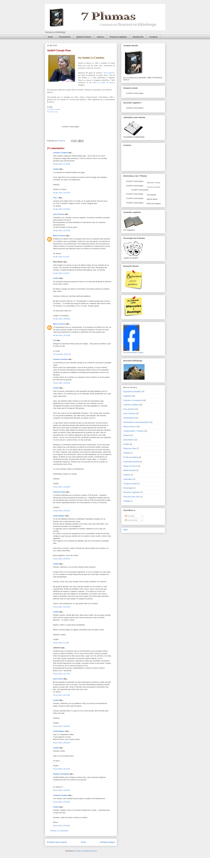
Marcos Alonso (59, 236)
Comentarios (131, 520)
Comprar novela (130, 483)
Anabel (56, 169)
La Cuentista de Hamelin (53, 109)
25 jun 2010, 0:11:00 (61, 643)
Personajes (128, 488)
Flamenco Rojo (59, 492)
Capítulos (127, 396)
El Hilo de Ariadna (130, 457)
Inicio (83, 842)
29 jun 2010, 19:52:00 (61, 790)
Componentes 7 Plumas (133, 431)
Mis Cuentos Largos (52, 111)
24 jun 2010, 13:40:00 (61, 487)
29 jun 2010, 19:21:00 (61, 769)
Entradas (130, 516)
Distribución (138, 37)
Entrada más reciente (57, 842)
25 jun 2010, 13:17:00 (61, 674)
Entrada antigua (107, 842)
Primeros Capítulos (118, 37)
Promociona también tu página (133, 352)
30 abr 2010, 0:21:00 (61, 257)
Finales (126, 444)
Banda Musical (129, 470)
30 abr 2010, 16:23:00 (61, 335)
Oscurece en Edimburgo (131, 324)
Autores (100, 37)
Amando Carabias (60, 153)
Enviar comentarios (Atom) (86, 851)
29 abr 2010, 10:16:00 (61, 230)
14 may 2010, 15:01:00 (62, 354)
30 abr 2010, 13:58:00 (61, 319)
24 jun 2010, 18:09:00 (61, 559)
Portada (126, 453)
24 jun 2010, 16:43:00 (61, 511)
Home (50, 37)
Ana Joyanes (151, 195)
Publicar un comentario (59, 831)
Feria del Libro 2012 (131, 497)
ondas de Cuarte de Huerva (102, 82)
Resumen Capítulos (131, 492)
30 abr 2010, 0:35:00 (61, 273)
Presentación (65, 37)
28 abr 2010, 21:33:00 (61, 164)
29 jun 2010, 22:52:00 (61, 802)
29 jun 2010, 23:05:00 (61, 826)
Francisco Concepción (132, 400)
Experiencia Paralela (131, 391)
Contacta (153, 37)
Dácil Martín (128, 440)
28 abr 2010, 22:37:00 (61, 193)
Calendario (127, 479)
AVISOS (126, 475)
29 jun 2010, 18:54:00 (61, 726)
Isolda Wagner (59, 516)
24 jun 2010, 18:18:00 (61, 607)
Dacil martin (58, 679)
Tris (54, 340)
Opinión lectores (83, 37)
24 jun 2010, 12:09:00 (61, 383)
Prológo (126, 501)
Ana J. (55, 198)
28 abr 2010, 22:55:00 (61, 209)
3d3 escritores (109, 73)
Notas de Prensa (130, 466)
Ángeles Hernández (61, 774)
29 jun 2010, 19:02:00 (61, 743)
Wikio (125, 530)
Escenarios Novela (131, 462)
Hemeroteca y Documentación (136, 422)
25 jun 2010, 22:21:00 (61, 695)
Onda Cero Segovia (154, 204)
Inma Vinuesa (58, 214)
